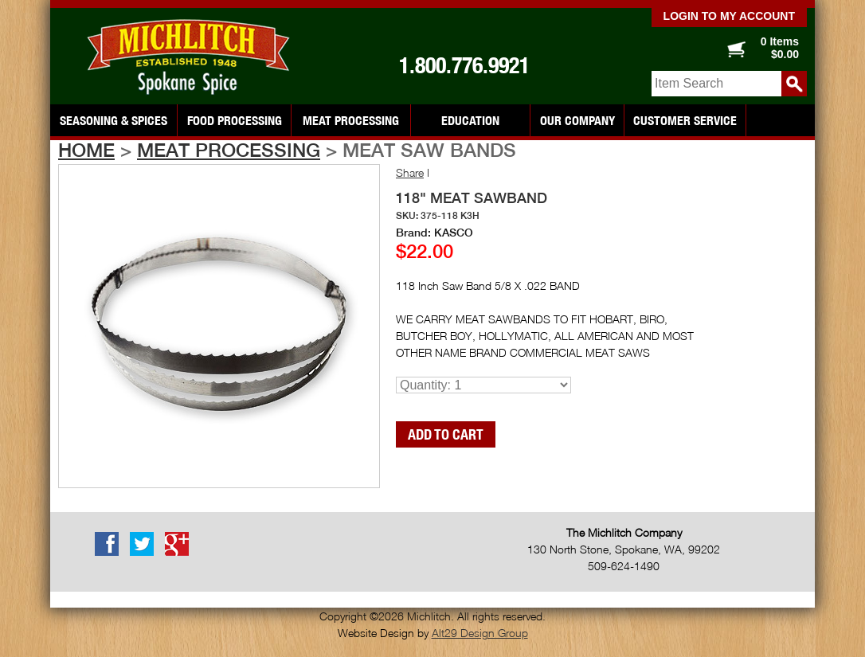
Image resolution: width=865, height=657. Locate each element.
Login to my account (729, 16)
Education (470, 120)
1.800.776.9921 (464, 65)
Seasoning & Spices (113, 120)
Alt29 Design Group (480, 632)
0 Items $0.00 (780, 48)
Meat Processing (351, 120)
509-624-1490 (624, 566)
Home (86, 150)
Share (410, 172)
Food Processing (234, 120)
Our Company (577, 120)
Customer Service (685, 120)
